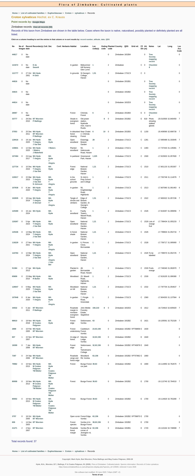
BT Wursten (38, 119)
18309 (14, 345)
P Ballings (37, 121)
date (103, 39)
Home (15, 13)
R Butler (36, 279)
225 (95, 156)
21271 (14, 428)
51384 (14, 268)
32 (93, 345)
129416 (15, 140)
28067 (14, 113)
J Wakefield (38, 153)
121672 (15, 65)
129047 (15, 287)
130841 (15, 148)
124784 (15, 253)
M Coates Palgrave (37, 324)
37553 (14, 132)
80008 (14, 381)
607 (13, 337)
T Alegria (37, 142)
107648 (15, 297)
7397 (14, 356)
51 (95, 73)
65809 (14, 276)
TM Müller (37, 371)
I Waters (36, 150)
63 (93, 321)
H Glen (36, 75)
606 (13, 422)
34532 (14, 308)
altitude (97, 39)
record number (86, 39)
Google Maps (38, 22)
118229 (15, 242)
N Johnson (37, 184)
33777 (14, 119)
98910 (14, 321)
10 (104, 132)
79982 (14, 364)
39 (93, 364)
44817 (14, 54)
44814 (14, 102)
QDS (108, 39)
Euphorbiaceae (55, 13)
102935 (15, 198)
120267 (15, 221)
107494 (15, 156)
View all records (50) (43, 27)
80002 (14, 399)
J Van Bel (37, 144)
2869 (14, 329)
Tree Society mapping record (153, 58)
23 (93, 329)
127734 (15, 167)
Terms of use (97, 475)
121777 (15, 73)
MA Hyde (37, 73)
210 (97, 308)
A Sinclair (37, 203)
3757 (14, 416)
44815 (14, 92)
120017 (15, 177)
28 (93, 140)
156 (93, 308)
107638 (15, 188)
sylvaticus (79, 13)
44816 (14, 81)
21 (95, 167)
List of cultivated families (33, 13)
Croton (68, 13)
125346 (15, 232)
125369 (15, 211)
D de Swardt (36, 66)
